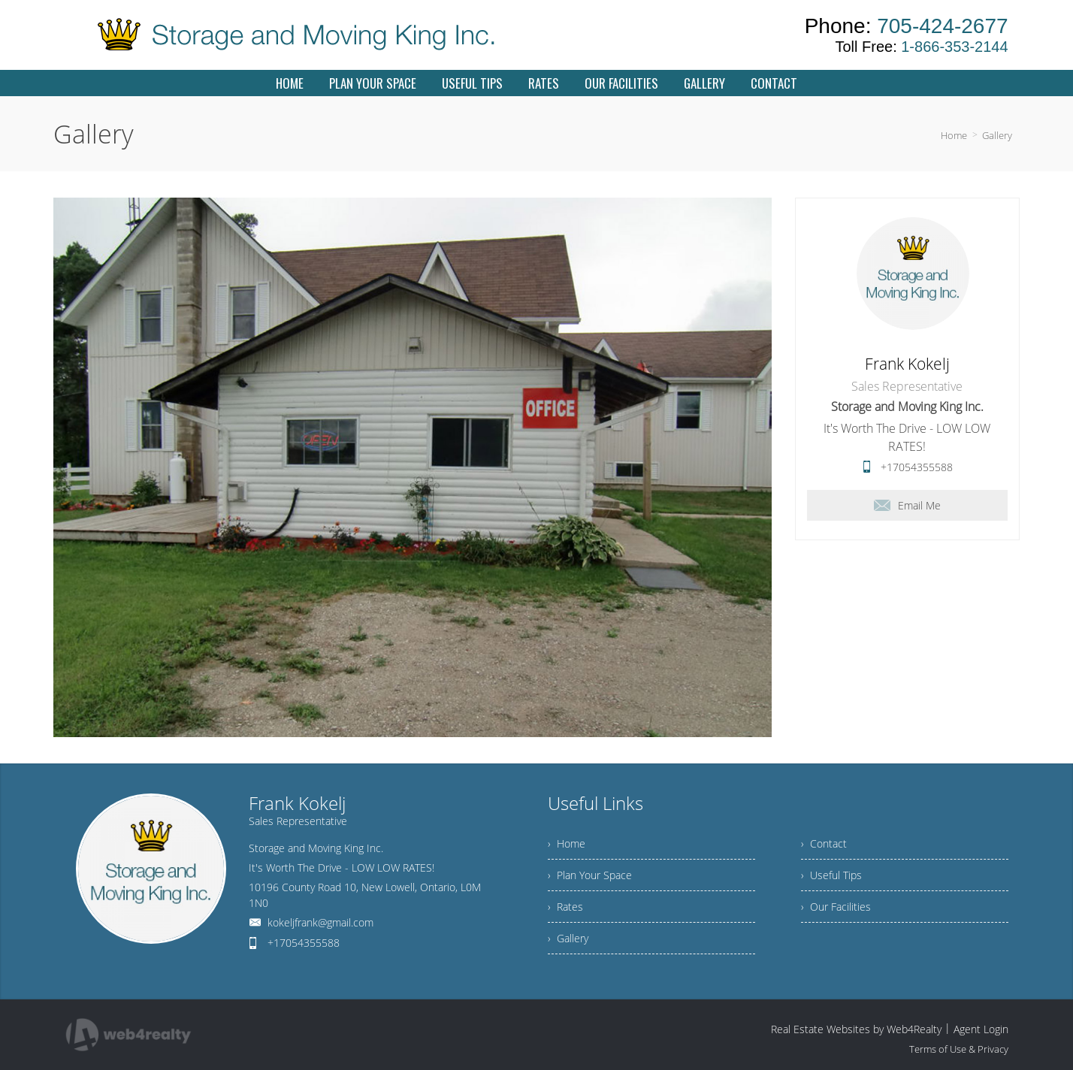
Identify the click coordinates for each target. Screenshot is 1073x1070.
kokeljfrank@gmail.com (320, 922)
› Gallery (568, 938)
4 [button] (421, 743)
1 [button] (371, 743)
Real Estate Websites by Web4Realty (856, 1029)
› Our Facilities (836, 906)
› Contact (824, 843)
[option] (412, 467)
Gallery (997, 135)
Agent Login (981, 1029)
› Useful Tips (831, 875)
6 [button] (454, 743)
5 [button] (438, 743)
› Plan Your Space (590, 875)
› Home (566, 843)
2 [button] (388, 743)
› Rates (565, 906)
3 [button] (405, 743)
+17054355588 (917, 467)
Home (954, 135)
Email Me (907, 505)
